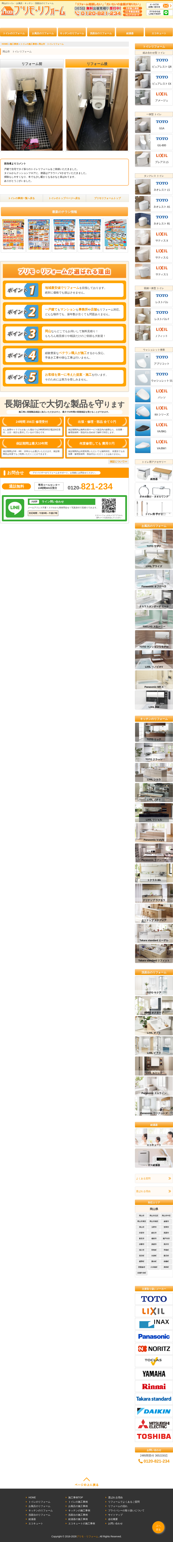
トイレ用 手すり (154, 514)
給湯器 (130, 33)
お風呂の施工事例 (78, 1506)
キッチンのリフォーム (72, 33)
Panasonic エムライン (154, 1093)
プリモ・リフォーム (87, 1536)
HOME (32, 1497)
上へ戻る (158, 1527)
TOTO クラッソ (153, 759)
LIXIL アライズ (154, 566)
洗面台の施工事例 (78, 1514)
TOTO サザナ (154, 546)
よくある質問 (143, 1178)
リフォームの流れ (118, 1506)
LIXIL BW (154, 707)
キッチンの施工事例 (79, 1510)
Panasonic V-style (154, 839)
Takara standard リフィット (154, 960)
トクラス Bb (154, 880)
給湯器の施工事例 (78, 1519)
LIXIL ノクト (154, 799)
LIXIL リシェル (154, 819)
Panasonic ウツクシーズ (154, 1113)
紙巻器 (154, 479)
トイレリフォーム (154, 46)
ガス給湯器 (154, 1165)
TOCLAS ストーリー (154, 626)
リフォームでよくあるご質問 (124, 1501)
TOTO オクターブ (154, 1012)
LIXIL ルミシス (154, 1073)
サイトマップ (115, 1514)
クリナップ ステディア (154, 920)
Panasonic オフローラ (154, 586)
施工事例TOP (75, 1497)
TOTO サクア (154, 992)
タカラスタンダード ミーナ (154, 606)
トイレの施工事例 (78, 1501)
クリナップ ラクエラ (154, 900)
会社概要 (113, 1519)
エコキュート (159, 33)
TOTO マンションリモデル (154, 646)
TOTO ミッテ (154, 739)
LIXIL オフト (154, 1032)
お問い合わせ (115, 1523)
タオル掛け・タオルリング (154, 496)
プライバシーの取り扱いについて (126, 1510)
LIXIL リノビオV (154, 666)
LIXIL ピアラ (154, 1053)
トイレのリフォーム (14, 33)
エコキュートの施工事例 (81, 1523)
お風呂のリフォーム (43, 33)
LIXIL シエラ (154, 779)
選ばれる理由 (143, 1191)
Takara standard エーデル (153, 940)
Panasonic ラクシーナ (154, 860)
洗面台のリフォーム (101, 33)
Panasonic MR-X (153, 687)
